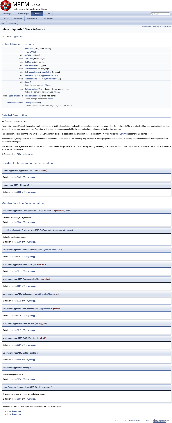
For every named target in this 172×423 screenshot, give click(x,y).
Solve (26, 82)
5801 (19, 399)
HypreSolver (46, 72)
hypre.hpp (18, 36)
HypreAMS (123, 134)
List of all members (165, 27)
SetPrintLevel (30, 65)
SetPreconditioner (32, 72)
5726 (19, 315)
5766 (19, 222)
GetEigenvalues (31, 89)
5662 (19, 192)
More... (48, 85)
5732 (19, 301)
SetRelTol (28, 59)
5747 (19, 257)
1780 (18, 154)
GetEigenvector (30, 96)
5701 (19, 345)
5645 (19, 177)
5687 (19, 286)
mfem (3, 23)
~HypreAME (29, 52)
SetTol (27, 55)
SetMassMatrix (30, 79)
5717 (19, 330)
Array (41, 89)
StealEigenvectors (32, 103)
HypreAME (12, 23)
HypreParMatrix (47, 75)
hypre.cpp (31, 177)
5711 (19, 271)
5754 (19, 379)
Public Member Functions (150, 27)
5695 (19, 360)
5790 (19, 242)
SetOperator (29, 75)
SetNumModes (30, 69)
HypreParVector (14, 96)
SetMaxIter (29, 62)
